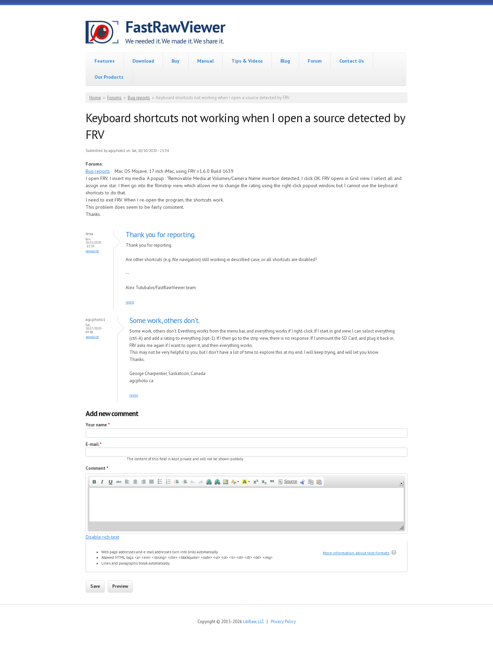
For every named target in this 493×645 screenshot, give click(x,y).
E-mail (94, 444)
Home (95, 98)
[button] (94, 482)
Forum (315, 61)
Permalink (92, 251)
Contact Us (351, 61)
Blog (285, 61)
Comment (97, 468)
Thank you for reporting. (160, 234)
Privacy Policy (283, 621)
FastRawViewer (175, 26)
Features (104, 61)
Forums (114, 98)
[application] (246, 503)
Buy (175, 61)
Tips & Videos (247, 61)
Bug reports (139, 98)
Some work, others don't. (164, 320)
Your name (98, 425)
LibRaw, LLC (253, 621)
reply (130, 302)
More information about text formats (356, 552)
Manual (205, 61)
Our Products (109, 77)
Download (143, 61)
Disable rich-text (102, 537)
